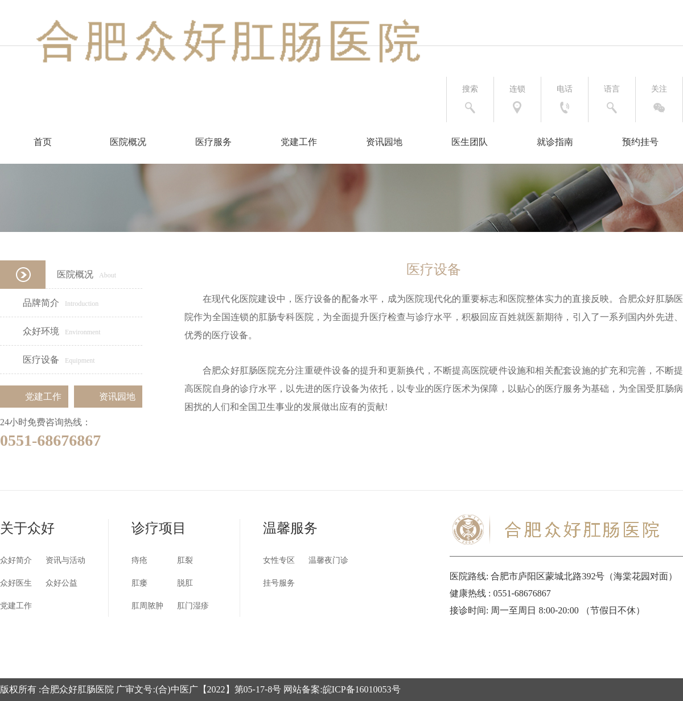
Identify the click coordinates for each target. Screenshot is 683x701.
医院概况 (128, 142)
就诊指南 (555, 142)
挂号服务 (279, 583)
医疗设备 (47, 360)
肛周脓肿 (147, 606)
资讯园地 (384, 142)
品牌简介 (49, 303)
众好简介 (16, 560)
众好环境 (50, 331)
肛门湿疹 (193, 606)
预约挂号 (640, 142)
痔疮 (139, 560)
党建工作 (299, 142)
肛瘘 (139, 583)
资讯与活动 (65, 560)
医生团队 (469, 142)
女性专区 (279, 560)
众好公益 (61, 583)
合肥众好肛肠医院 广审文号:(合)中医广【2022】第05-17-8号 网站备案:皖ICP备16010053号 (220, 689)
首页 (43, 142)
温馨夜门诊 (328, 560)
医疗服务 (213, 142)
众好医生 (16, 583)
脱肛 (185, 583)
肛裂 (185, 560)
